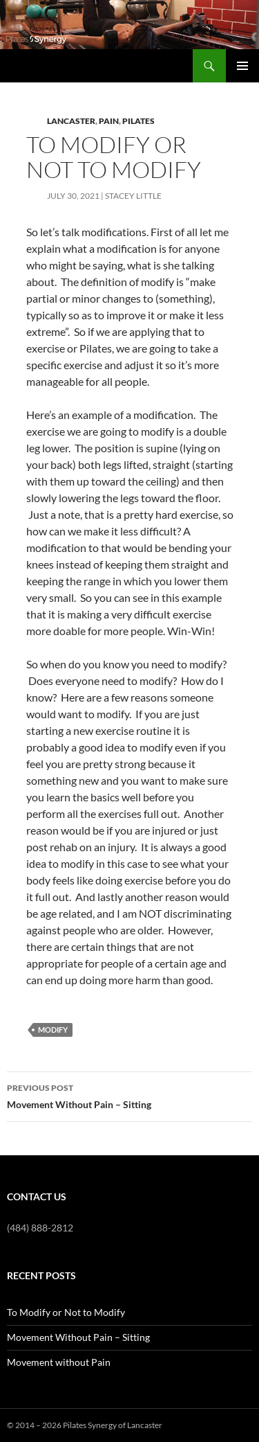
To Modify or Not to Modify (66, 1312)
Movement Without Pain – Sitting (129, 1095)
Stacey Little (133, 195)
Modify (53, 1029)
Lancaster (71, 121)
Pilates (138, 121)
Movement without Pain (59, 1362)
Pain (109, 121)
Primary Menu (242, 65)
